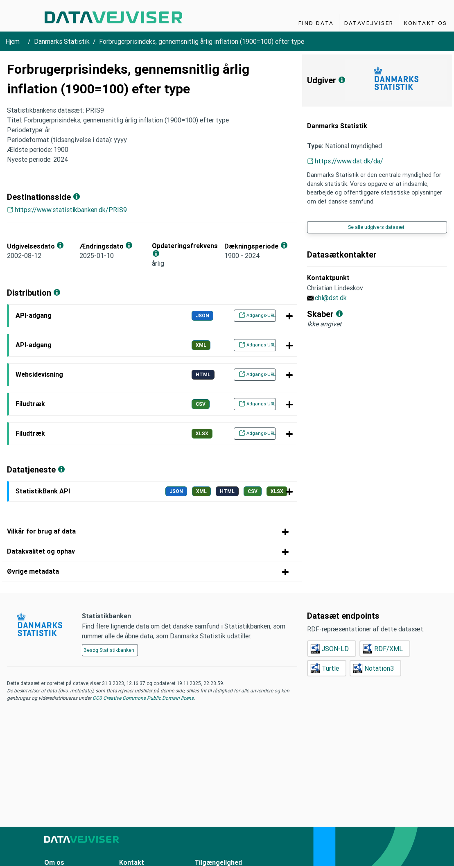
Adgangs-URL (255, 315)
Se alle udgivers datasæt (376, 227)
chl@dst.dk (331, 298)
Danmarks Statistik (62, 41)
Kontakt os (425, 23)
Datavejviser (369, 23)
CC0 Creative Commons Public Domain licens (142, 698)
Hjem (12, 41)
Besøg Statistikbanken (109, 650)
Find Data (316, 23)
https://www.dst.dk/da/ (349, 161)
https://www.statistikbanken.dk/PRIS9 (71, 210)
